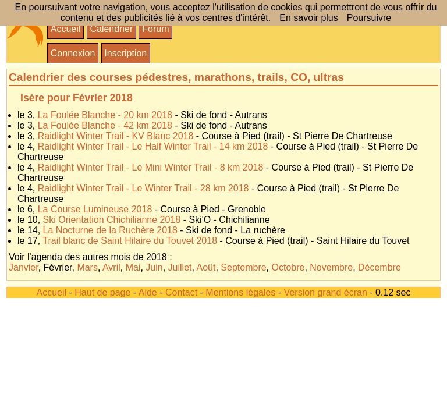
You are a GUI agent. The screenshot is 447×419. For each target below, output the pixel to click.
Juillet (180, 267)
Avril (111, 267)
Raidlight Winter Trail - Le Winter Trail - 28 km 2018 (143, 188)
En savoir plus (308, 18)
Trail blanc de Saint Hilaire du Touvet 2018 (129, 241)
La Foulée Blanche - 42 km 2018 (105, 125)
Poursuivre (369, 18)
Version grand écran (325, 292)
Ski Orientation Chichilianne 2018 (112, 220)
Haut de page (102, 292)
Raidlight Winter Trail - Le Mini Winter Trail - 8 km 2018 (151, 167)
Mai (133, 267)
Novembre (331, 267)
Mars (87, 267)
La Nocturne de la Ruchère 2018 (110, 230)
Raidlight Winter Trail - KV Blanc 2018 (116, 136)
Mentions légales (240, 292)
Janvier (23, 267)
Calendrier (111, 29)
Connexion (73, 53)
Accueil (66, 29)
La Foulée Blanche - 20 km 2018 (105, 115)
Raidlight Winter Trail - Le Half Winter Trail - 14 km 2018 (153, 146)
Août (206, 267)
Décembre (379, 267)
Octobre (288, 267)
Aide (148, 292)
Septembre (243, 267)
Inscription (125, 53)
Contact (181, 292)
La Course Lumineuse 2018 (95, 209)
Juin (154, 267)
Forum (155, 29)
